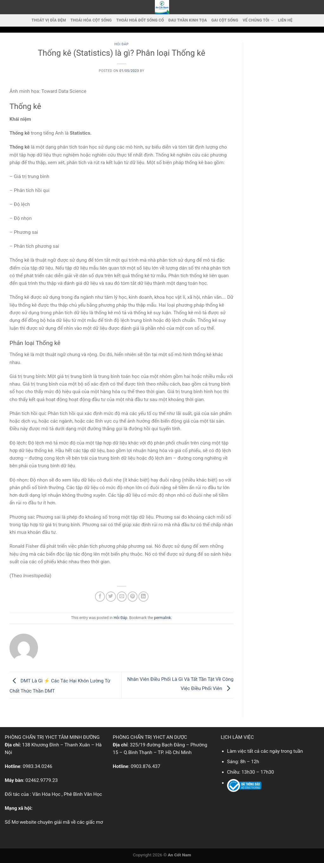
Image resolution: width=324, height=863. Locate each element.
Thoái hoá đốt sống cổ (140, 20)
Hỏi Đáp (121, 44)
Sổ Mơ (11, 822)
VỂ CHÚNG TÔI (258, 20)
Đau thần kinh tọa (187, 20)
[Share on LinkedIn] (143, 596)
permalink (162, 618)
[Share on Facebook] (100, 596)
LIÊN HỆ (285, 20)
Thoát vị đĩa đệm (49, 20)
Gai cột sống (224, 20)
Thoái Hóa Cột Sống (90, 20)
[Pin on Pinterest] (132, 596)
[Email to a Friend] (122, 596)
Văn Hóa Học (46, 794)
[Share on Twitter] (111, 596)
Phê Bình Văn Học (83, 794)
